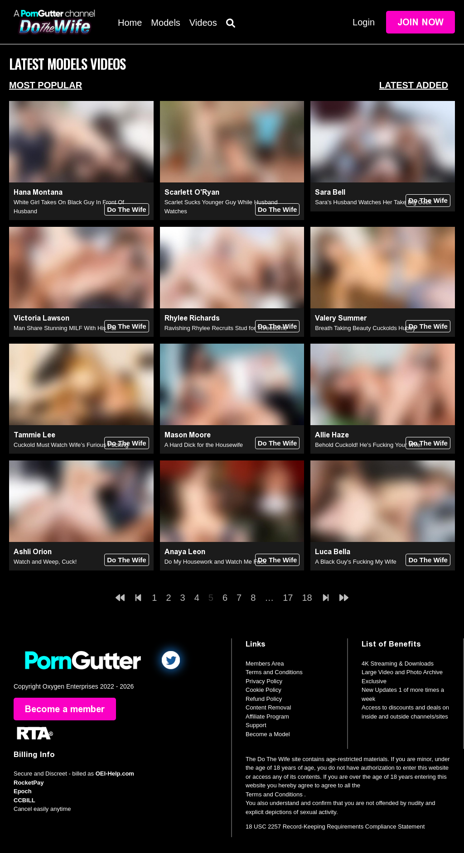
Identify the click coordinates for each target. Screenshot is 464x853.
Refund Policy (264, 698)
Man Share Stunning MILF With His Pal (65, 328)
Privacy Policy (264, 681)
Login (364, 22)
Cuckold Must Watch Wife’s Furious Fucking (71, 444)
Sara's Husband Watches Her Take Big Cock (373, 202)
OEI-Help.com (115, 773)
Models (165, 23)
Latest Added (413, 85)
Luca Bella (332, 551)
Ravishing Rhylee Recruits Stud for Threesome (225, 328)
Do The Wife (126, 209)
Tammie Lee (34, 435)
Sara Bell (330, 192)
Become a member (65, 709)
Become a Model (268, 734)
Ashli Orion (33, 551)
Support (256, 725)
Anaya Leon (184, 551)
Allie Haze (332, 435)
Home (130, 23)
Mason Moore (187, 435)
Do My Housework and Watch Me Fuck (215, 561)
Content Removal (268, 707)
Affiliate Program (267, 716)
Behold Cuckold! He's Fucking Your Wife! (368, 444)
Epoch (23, 791)
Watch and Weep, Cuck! (45, 561)
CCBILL (24, 800)
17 (288, 598)
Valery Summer (341, 318)
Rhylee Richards (192, 318)
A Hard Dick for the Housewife (203, 444)
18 (307, 598)
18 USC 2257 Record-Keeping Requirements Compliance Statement (335, 826)
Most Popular (45, 85)
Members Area (265, 663)
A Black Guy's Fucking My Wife (355, 561)
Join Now (420, 22)
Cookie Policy (263, 689)
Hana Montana (38, 192)
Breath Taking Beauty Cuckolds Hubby (365, 328)
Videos (203, 23)
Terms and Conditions (274, 672)
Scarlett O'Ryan (191, 192)
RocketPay (29, 782)
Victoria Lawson (41, 318)
